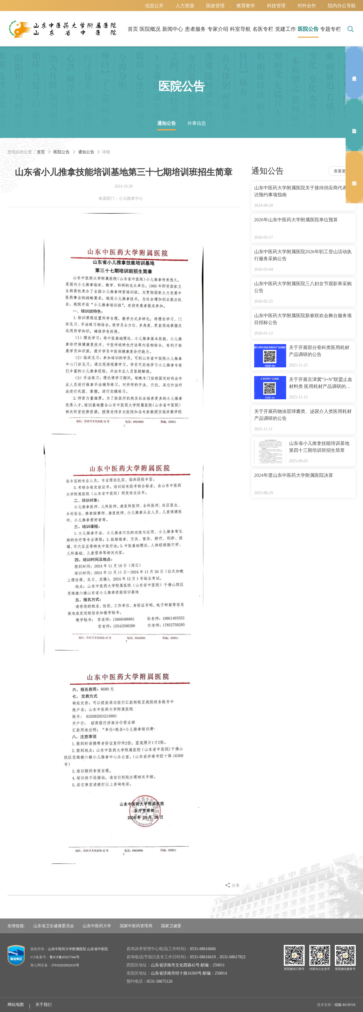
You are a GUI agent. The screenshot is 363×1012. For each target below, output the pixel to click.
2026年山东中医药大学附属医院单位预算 (296, 219)
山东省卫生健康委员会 (53, 925)
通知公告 (166, 123)
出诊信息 (354, 125)
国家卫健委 (171, 925)
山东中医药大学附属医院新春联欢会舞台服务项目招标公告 (303, 319)
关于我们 (43, 1004)
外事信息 (196, 123)
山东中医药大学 (97, 925)
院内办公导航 (342, 5)
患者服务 (195, 29)
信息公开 (154, 5)
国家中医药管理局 (136, 925)
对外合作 (306, 5)
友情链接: (16, 925)
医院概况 (150, 29)
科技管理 (276, 5)
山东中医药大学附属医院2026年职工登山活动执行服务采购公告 (303, 255)
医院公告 (308, 29)
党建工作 (285, 29)
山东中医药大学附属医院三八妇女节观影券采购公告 (303, 287)
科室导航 (240, 29)
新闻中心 (172, 29)
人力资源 (185, 5)
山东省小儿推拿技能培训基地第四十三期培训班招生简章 (319, 447)
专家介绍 (217, 29)
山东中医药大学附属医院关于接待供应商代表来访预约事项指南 (303, 191)
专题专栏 (330, 29)
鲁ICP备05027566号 (65, 957)
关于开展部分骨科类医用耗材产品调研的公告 (319, 351)
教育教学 (245, 5)
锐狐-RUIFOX (345, 1005)
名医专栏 (262, 29)
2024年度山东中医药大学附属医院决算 (293, 475)
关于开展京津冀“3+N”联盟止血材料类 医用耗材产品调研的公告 (321, 383)
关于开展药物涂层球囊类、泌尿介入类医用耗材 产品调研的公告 (303, 415)
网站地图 (16, 1004)
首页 (133, 29)
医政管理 (215, 5)
